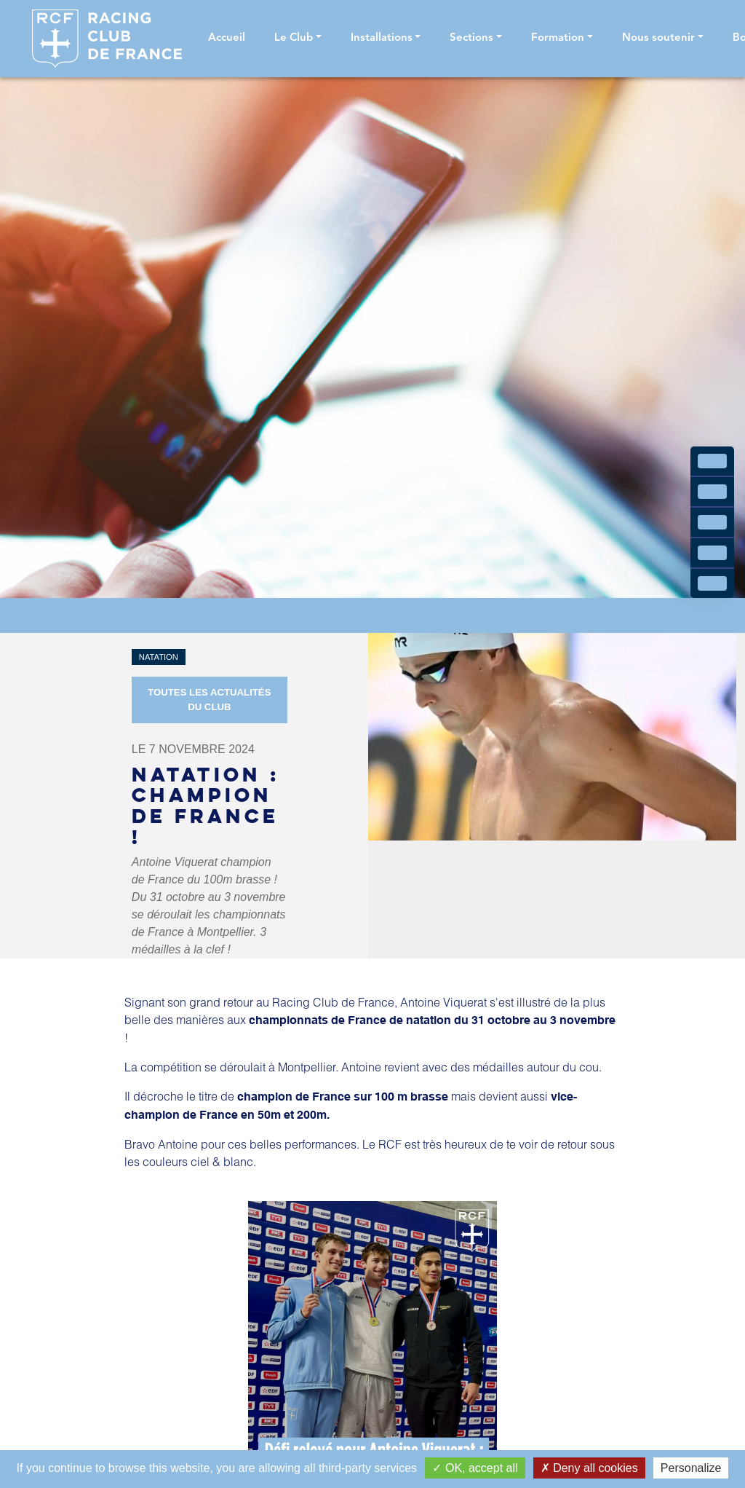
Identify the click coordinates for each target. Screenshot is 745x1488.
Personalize (691, 1468)
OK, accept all (474, 1468)
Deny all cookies (589, 1468)
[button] (298, 39)
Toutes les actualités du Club (209, 699)
